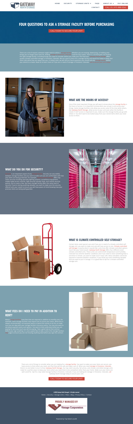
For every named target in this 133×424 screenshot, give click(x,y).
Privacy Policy (80, 395)
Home (57, 3)
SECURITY (68, 3)
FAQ (6, 333)
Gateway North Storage (98, 56)
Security (8, 174)
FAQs (97, 3)
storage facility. (66, 53)
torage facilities (15, 320)
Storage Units (59, 395)
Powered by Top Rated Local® (66, 419)
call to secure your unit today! (100, 62)
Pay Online (123, 3)
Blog (72, 395)
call (110, 372)
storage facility (100, 60)
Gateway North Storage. (54, 368)
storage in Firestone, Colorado (61, 55)
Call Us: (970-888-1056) (115, 7)
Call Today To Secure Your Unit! (66, 30)
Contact (95, 7)
